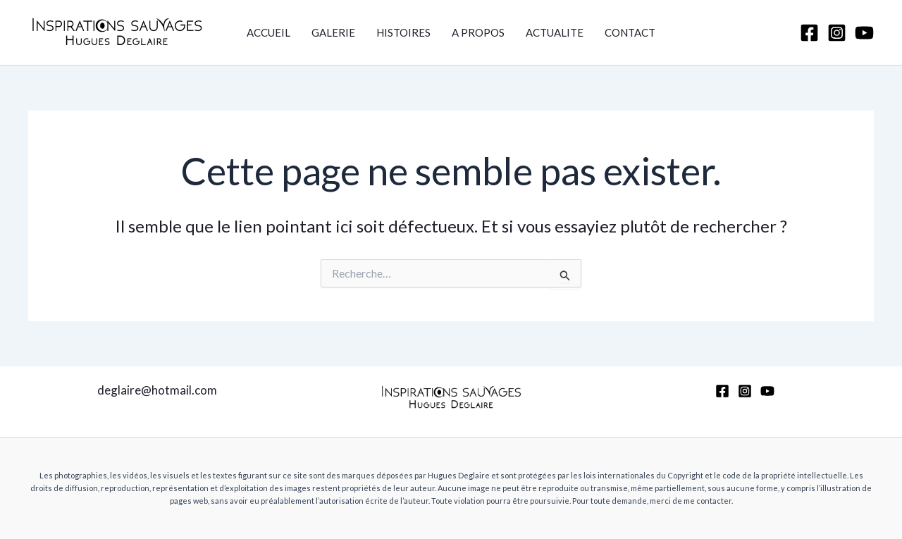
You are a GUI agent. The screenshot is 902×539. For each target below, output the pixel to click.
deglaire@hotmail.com (157, 390)
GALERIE (333, 32)
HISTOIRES (403, 32)
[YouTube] (864, 32)
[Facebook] (809, 32)
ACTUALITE (554, 32)
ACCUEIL (268, 32)
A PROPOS (478, 32)
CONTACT (630, 32)
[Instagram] (836, 32)
